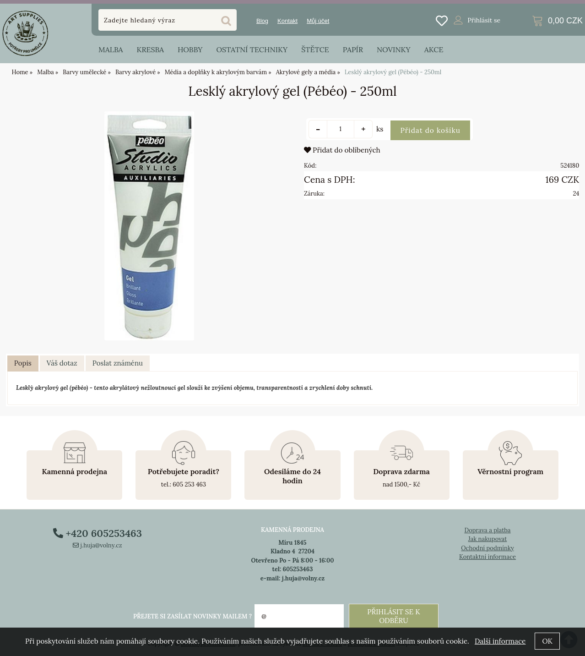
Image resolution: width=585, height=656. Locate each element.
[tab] (22, 363)
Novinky (394, 49)
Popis (23, 363)
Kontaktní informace (487, 557)
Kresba (150, 49)
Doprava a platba (487, 530)
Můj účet (318, 20)
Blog (262, 20)
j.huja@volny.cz (97, 545)
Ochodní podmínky (487, 548)
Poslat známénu (117, 363)
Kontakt (287, 20)
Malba (110, 49)
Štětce (315, 49)
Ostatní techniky (251, 49)
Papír (353, 49)
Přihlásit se (483, 20)
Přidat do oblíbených (342, 150)
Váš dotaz (62, 363)
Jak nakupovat (487, 539)
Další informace (500, 641)
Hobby (190, 49)
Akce (434, 49)
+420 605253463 (97, 533)
